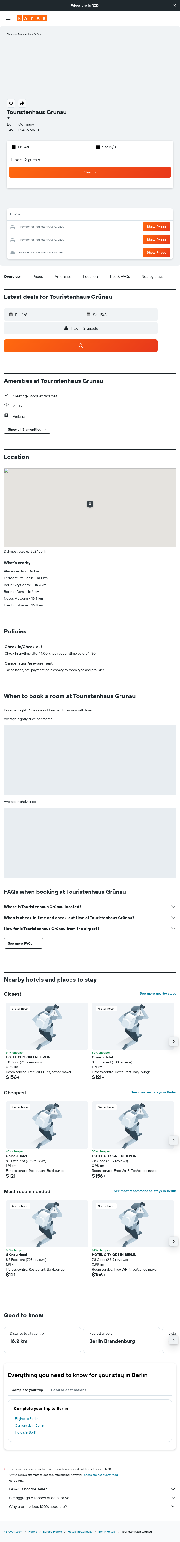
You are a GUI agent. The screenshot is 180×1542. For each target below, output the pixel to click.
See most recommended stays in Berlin (145, 1191)
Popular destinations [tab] (68, 1390)
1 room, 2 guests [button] (25, 159)
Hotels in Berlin (26, 1432)
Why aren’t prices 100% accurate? (92, 1506)
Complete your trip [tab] (27, 1390)
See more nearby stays (158, 993)
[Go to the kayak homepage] (32, 18)
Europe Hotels (52, 1531)
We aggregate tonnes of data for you (92, 1498)
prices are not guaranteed (101, 1475)
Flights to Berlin (26, 1418)
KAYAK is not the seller (92, 1489)
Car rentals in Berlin (29, 1425)
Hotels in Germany (80, 1531)
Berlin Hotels (107, 1531)
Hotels (32, 1531)
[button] (174, 5)
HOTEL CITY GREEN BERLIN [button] (28, 1057)
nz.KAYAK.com (13, 1531)
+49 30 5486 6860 (23, 129)
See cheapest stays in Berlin (153, 1092)
